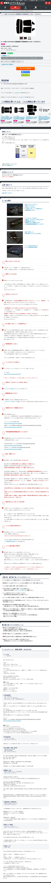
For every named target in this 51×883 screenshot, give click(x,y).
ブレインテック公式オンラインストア (12, 388)
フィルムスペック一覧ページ (10, 401)
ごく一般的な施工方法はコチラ (10, 541)
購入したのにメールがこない (31, 204)
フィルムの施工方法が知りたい (31, 245)
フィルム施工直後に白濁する (31, 247)
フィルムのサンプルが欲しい (31, 218)
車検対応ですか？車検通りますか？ (32, 222)
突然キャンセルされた (30, 205)
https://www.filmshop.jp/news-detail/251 (13, 449)
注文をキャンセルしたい (30, 207)
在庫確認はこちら (5, 55)
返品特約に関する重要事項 (7, 64)
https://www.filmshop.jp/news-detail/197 (13, 427)
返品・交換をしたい (29, 232)
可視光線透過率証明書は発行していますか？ (34, 224)
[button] (1, 3)
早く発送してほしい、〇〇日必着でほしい (34, 208)
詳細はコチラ (10, 165)
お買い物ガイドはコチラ (7, 193)
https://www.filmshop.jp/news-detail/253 (13, 445)
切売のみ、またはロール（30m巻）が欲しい (34, 219)
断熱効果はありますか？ (30, 221)
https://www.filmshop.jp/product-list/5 (12, 374)
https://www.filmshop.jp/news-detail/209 (13, 423)
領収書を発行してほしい (30, 210)
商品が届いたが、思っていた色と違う (33, 233)
